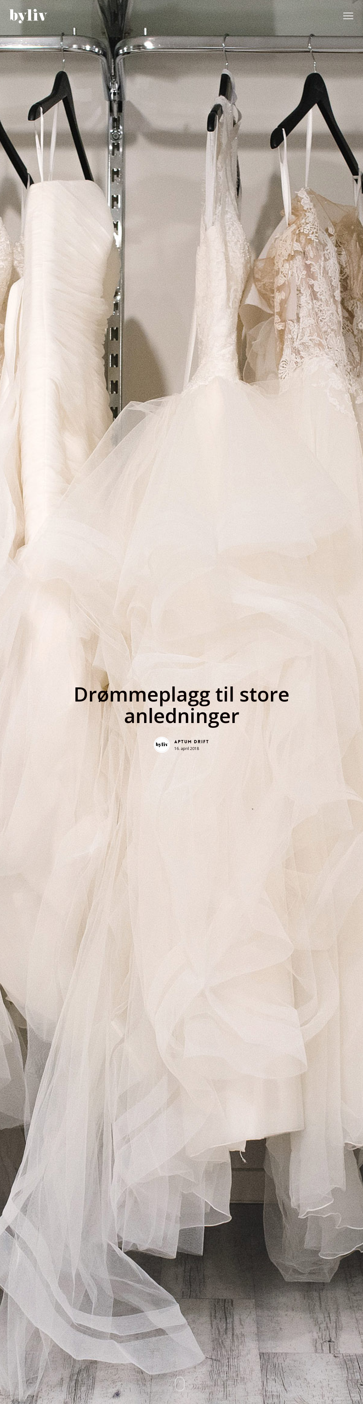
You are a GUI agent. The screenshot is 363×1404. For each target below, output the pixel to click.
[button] (348, 16)
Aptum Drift (191, 742)
